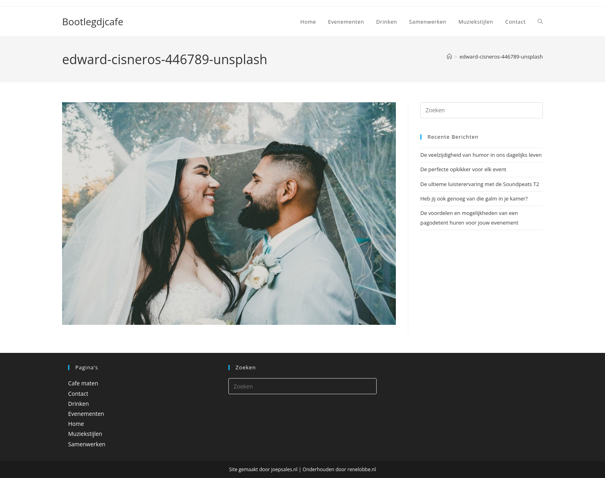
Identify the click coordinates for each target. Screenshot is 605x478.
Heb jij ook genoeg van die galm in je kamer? (474, 198)
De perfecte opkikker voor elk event (463, 169)
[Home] (449, 56)
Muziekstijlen (85, 433)
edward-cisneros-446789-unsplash (501, 56)
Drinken (78, 403)
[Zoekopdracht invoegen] (481, 110)
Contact (78, 393)
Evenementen (86, 413)
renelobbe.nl (361, 469)
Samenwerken (86, 444)
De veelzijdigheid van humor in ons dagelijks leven (481, 154)
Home (76, 423)
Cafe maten (83, 383)
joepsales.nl (284, 469)
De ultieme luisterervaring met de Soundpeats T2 (479, 184)
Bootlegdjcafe (92, 21)
